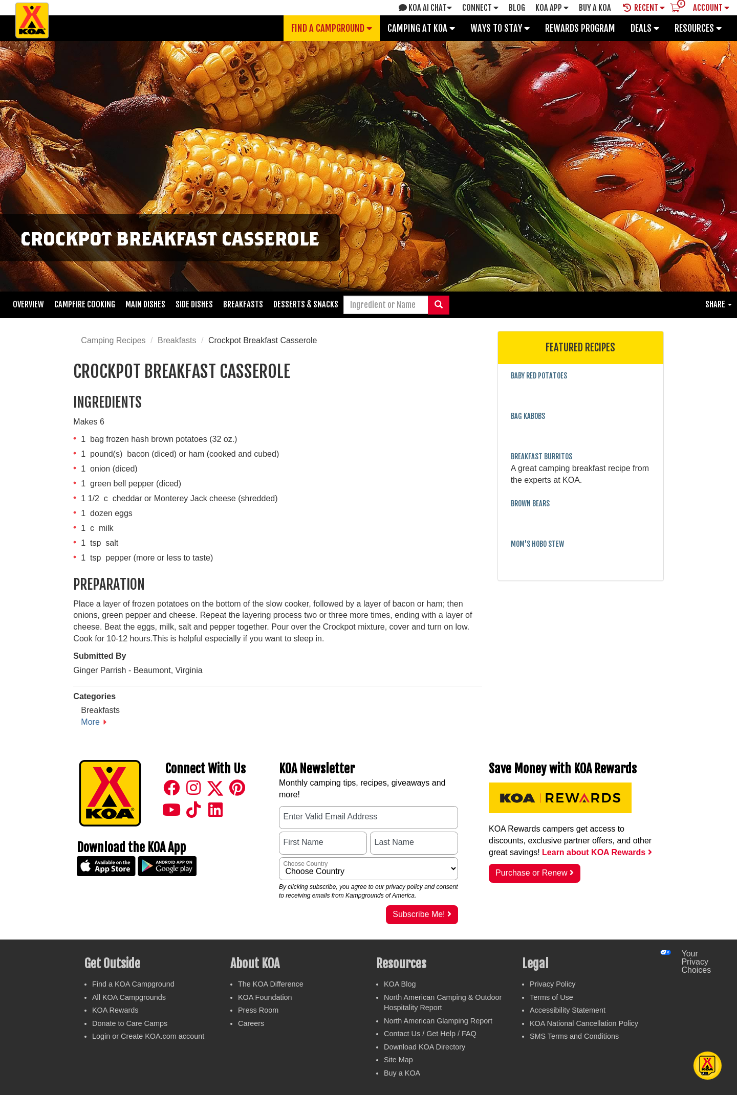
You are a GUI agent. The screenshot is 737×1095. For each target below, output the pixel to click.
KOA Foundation (265, 997)
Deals (645, 28)
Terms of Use (551, 997)
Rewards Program (580, 28)
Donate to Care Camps (129, 1023)
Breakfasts (243, 304)
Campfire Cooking (84, 304)
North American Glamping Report (438, 1021)
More (90, 722)
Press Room (258, 1010)
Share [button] (718, 304)
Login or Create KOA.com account (148, 1036)
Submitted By (99, 656)
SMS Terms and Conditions (574, 1036)
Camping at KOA (421, 28)
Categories (94, 696)
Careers (251, 1023)
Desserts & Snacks (305, 304)
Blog (517, 8)
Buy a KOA (402, 1073)
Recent (644, 8)
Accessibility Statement (567, 1010)
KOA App (552, 8)
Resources (698, 28)
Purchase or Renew (534, 872)
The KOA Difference (271, 984)
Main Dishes (145, 304)
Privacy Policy (553, 984)
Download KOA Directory (424, 1047)
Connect (480, 8)
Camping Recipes (113, 340)
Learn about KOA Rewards (597, 852)
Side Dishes (194, 304)
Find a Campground (331, 28)
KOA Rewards (115, 1010)
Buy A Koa (595, 8)
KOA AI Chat (425, 8)
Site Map (398, 1060)
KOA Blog (400, 984)
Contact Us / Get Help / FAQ (430, 1034)
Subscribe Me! (422, 914)
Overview (28, 304)
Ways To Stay (500, 28)
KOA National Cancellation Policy (584, 1023)
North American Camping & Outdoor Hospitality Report (443, 1002)
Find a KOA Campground (133, 984)
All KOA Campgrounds (129, 997)
